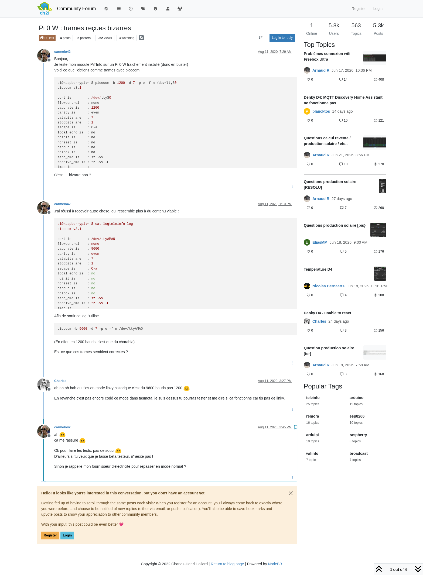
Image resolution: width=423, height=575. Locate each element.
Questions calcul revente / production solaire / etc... (327, 141)
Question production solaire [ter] (329, 351)
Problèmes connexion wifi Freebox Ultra (327, 56)
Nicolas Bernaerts (328, 286)
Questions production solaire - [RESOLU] (331, 185)
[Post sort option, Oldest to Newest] (260, 38)
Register (50, 535)
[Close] (291, 493)
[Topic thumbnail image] (374, 58)
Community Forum (76, 8)
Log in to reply (282, 38)
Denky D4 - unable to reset (327, 313)
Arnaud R (320, 70)
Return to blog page (227, 564)
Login (67, 535)
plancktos (321, 111)
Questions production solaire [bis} (335, 225)
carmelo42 (62, 52)
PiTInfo (47, 37)
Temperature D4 (318, 269)
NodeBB (275, 564)
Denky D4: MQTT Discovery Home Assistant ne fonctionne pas (343, 100)
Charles (60, 381)
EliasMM (320, 242)
